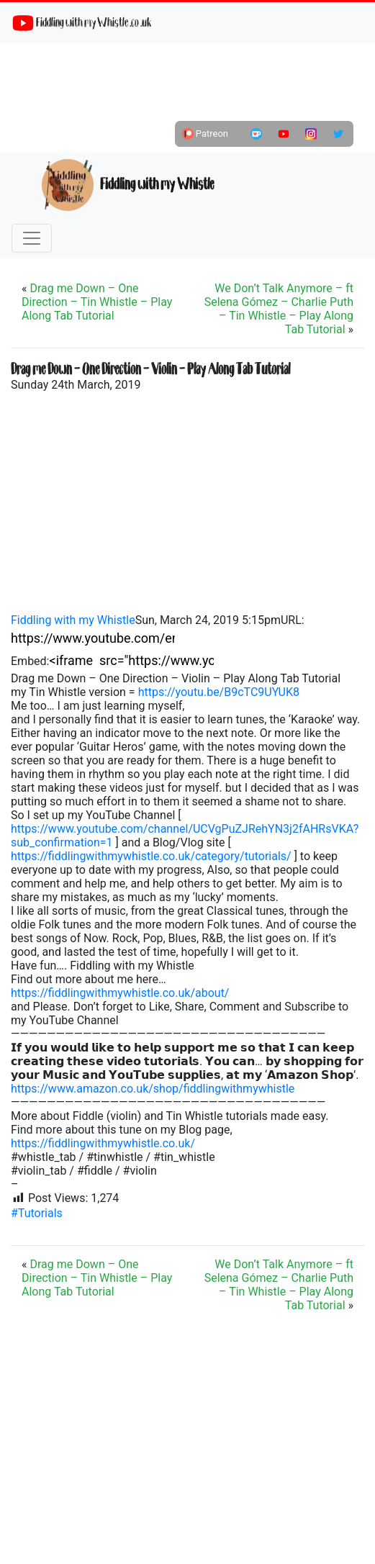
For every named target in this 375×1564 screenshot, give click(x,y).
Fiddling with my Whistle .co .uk (81, 23)
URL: (292, 620)
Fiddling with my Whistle (128, 185)
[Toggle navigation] (32, 238)
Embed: (30, 661)
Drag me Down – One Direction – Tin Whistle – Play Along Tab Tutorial (97, 301)
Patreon (205, 134)
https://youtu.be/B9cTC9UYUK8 (218, 692)
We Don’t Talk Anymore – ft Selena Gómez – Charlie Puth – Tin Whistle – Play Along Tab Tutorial (278, 308)
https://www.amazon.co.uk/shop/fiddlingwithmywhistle (152, 1088)
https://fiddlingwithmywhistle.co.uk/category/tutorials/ (151, 856)
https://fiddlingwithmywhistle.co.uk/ (103, 1143)
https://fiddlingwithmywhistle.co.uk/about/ (120, 993)
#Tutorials (37, 1213)
